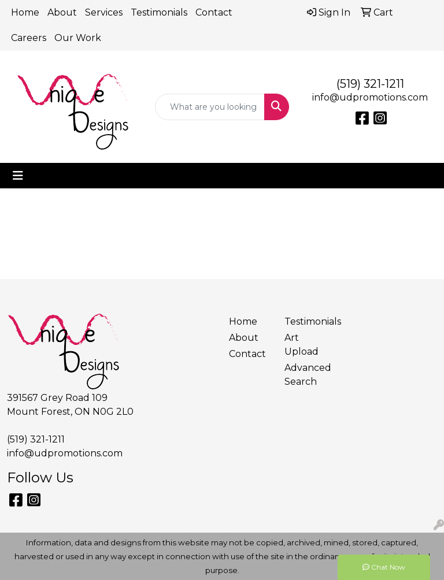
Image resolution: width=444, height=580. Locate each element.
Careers (28, 37)
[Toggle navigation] (18, 176)
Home (25, 12)
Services (104, 12)
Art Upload (301, 344)
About (62, 12)
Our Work (77, 37)
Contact (213, 12)
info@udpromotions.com (370, 97)
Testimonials (159, 12)
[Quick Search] (210, 107)
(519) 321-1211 (370, 84)
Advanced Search (305, 374)
